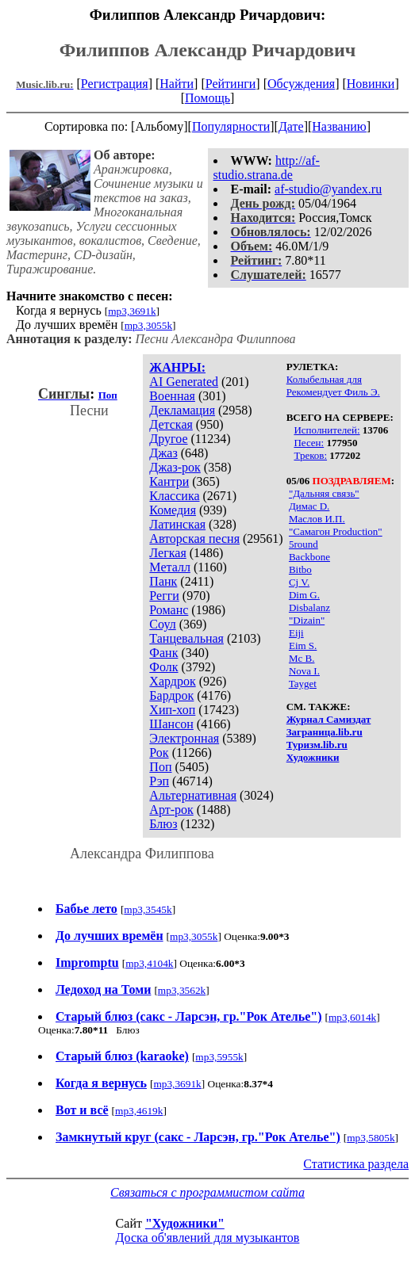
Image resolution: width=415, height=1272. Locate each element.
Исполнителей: (326, 430)
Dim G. (304, 595)
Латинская (177, 524)
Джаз (163, 453)
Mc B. (302, 658)
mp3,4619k (139, 1111)
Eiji (296, 633)
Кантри (169, 481)
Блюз (163, 824)
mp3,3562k (182, 990)
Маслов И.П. (317, 519)
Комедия (172, 510)
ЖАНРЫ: (177, 367)
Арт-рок (171, 809)
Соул (162, 624)
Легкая (167, 553)
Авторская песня (194, 538)
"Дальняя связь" (324, 493)
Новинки (371, 83)
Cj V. (299, 582)
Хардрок (172, 681)
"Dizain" (307, 620)
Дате (291, 126)
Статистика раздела (356, 1164)
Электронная (184, 738)
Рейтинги (231, 83)
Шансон (171, 724)
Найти (176, 83)
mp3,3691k (132, 311)
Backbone (309, 557)
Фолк (163, 667)
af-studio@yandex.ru (328, 189)
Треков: (310, 455)
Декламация (182, 410)
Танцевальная (186, 638)
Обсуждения (301, 83)
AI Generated (183, 381)
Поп (160, 767)
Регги (164, 595)
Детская (171, 424)
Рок (158, 752)
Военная (172, 396)
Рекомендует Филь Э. (333, 392)
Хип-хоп (172, 709)
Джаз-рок (175, 467)
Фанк (163, 652)
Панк (163, 581)
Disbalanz (309, 607)
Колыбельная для (324, 379)
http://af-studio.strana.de (266, 167)
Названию (339, 126)
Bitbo (300, 569)
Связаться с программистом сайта (207, 1192)
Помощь (207, 98)
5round (303, 544)
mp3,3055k (148, 325)
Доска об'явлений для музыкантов (208, 1237)
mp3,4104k (149, 963)
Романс (168, 610)
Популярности (231, 126)
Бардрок (171, 695)
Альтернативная (192, 795)
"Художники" (185, 1223)
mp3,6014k (352, 1017)
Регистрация (114, 83)
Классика (174, 495)
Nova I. (304, 671)
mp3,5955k (219, 1057)
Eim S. (303, 645)
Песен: (309, 443)
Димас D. (309, 506)
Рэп (159, 781)
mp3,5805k (370, 1138)
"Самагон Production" (335, 531)
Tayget (303, 683)
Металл (169, 567)
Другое (168, 438)
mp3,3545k (147, 909)
